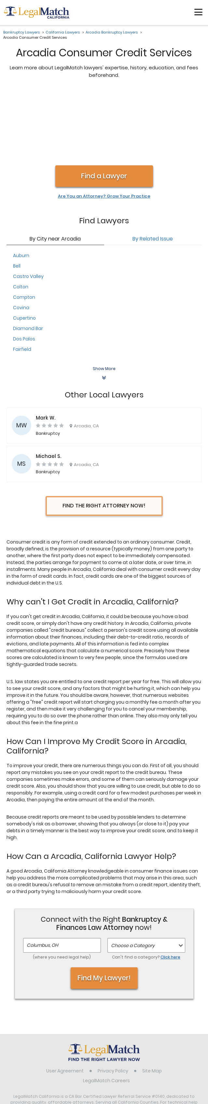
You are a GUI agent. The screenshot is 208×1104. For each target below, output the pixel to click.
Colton (20, 218)
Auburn (21, 187)
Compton (24, 228)
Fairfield (22, 280)
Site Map (152, 1002)
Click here (170, 888)
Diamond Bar (28, 259)
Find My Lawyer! (104, 909)
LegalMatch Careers (106, 1012)
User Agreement (65, 1002)
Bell (17, 197)
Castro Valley (28, 207)
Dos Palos (24, 270)
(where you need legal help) (62, 888)
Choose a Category (133, 877)
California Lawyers (63, 32)
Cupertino (24, 249)
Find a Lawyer (104, 107)
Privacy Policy (113, 1002)
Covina (21, 239)
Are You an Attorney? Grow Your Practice (104, 128)
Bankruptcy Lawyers (21, 32)
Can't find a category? (146, 888)
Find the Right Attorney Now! (104, 437)
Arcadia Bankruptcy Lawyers (112, 32)
